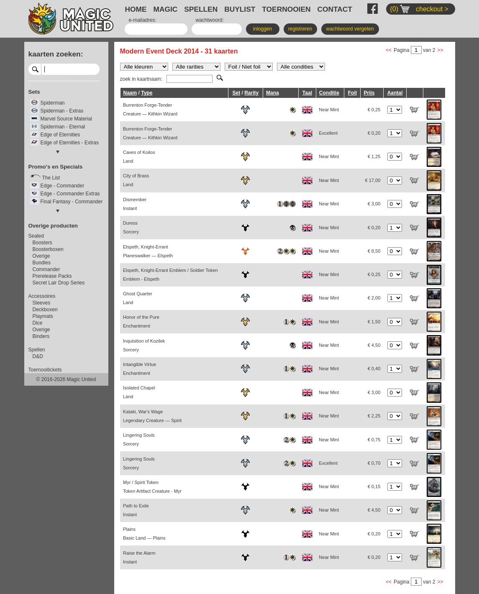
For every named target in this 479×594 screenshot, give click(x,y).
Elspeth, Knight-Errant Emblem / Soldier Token (170, 275)
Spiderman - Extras (62, 111)
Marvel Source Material (66, 119)
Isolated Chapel (139, 392)
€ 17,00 (373, 180)
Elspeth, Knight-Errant (148, 251)
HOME (136, 9)
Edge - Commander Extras (70, 194)
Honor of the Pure (141, 321)
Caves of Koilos (139, 157)
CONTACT (335, 9)
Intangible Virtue (139, 369)
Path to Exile (136, 510)
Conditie (329, 93)
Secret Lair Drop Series (59, 283)
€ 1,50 (374, 321)
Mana (272, 93)
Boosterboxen (48, 249)
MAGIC (166, 9)
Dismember (134, 204)
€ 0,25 (374, 109)
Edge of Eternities (60, 135)
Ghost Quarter (137, 298)
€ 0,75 (374, 439)
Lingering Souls (139, 439)
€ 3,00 (374, 203)
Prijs (369, 93)
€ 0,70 (374, 463)
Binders (41, 336)
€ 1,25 (374, 156)
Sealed (36, 236)
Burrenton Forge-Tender (150, 109)
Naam (130, 93)
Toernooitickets (45, 370)
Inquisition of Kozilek (144, 345)
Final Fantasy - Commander (72, 202)
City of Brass (136, 180)
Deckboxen (45, 309)
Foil (352, 93)
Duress (131, 227)
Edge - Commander (63, 186)
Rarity (251, 93)
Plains (144, 533)
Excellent (328, 133)
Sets (34, 92)
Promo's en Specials (55, 167)
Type (146, 93)
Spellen (36, 350)
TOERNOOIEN (286, 9)
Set (236, 93)
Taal (307, 93)
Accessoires (42, 296)
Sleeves (42, 303)
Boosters (42, 243)
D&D (38, 356)
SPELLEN (201, 9)
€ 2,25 (374, 415)
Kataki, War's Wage (152, 416)
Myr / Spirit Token (152, 487)
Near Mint (329, 109)
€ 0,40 (374, 368)
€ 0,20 (374, 133)
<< (389, 50)
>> (440, 50)
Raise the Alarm (139, 557)
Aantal (395, 93)
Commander (46, 269)
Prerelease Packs (52, 276)
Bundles (42, 263)
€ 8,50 (374, 250)
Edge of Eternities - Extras (70, 143)
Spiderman (53, 103)
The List (51, 178)
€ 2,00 (374, 297)
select (96, 69)
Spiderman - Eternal (63, 127)
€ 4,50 (374, 345)
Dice (38, 323)
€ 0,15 (374, 486)
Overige (41, 256)
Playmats (43, 316)
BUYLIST (239, 9)
